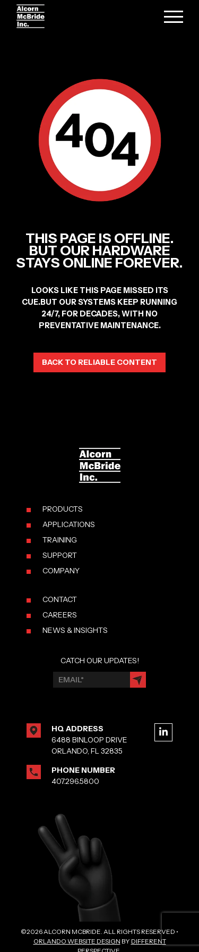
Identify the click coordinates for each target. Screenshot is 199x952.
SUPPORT (59, 555)
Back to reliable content (99, 362)
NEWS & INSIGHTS (75, 630)
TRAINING (59, 540)
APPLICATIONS (68, 524)
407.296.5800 (75, 781)
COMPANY (61, 570)
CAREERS (59, 615)
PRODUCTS (62, 509)
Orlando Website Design (76, 941)
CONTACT (59, 599)
